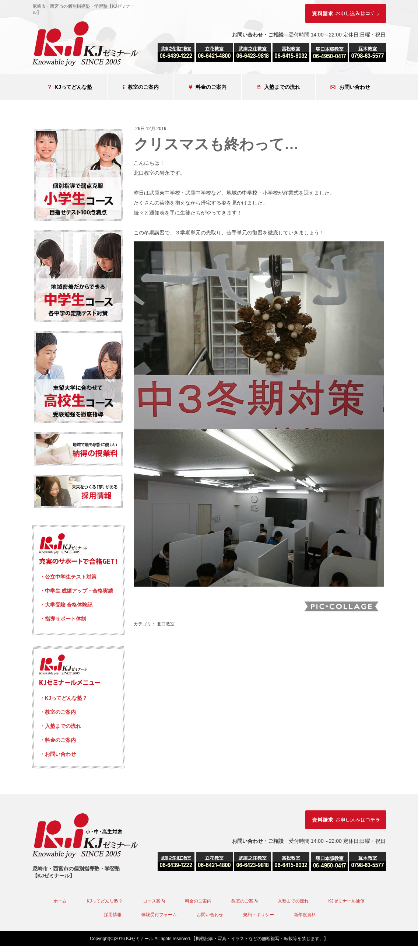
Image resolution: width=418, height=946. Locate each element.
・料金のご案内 (58, 740)
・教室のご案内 (58, 712)
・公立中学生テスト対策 (68, 577)
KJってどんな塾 (70, 87)
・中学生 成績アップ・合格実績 (76, 591)
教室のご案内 (140, 87)
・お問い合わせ (58, 754)
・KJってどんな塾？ (64, 698)
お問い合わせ (350, 87)
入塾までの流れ (278, 87)
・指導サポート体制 (63, 619)
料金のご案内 (207, 87)
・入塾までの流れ (60, 726)
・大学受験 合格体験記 (66, 605)
